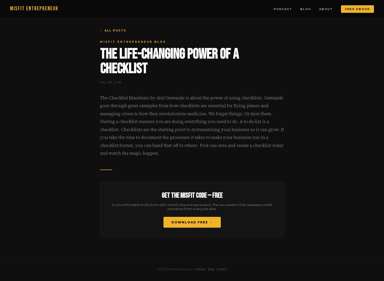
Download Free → (192, 222)
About (326, 9)
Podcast (283, 9)
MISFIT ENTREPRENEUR (34, 8)
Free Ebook (357, 9)
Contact (222, 269)
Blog (305, 9)
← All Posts (113, 30)
